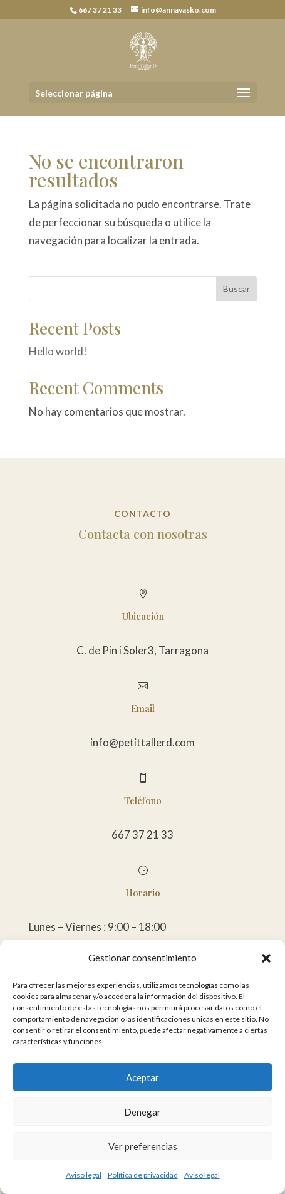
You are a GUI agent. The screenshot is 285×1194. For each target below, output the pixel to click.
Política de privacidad (143, 1175)
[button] (266, 958)
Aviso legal (83, 1175)
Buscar (236, 288)
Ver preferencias (142, 1146)
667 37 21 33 (142, 834)
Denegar (142, 1112)
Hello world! (58, 351)
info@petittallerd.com (142, 742)
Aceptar (142, 1077)
